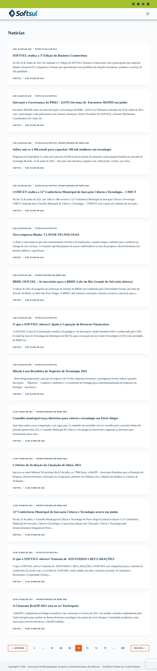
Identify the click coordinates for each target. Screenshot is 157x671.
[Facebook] (143, 4)
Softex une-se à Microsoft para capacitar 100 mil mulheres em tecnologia (63, 149)
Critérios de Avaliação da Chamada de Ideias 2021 (47, 464)
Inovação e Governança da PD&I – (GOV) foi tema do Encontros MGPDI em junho (71, 102)
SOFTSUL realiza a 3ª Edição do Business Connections (50, 55)
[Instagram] (138, 4)
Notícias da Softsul (46, 49)
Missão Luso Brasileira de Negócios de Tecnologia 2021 (51, 370)
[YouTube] (148, 4)
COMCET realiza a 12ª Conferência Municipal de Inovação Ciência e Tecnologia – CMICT (75, 191)
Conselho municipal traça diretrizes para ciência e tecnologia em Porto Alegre (66, 417)
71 (87, 647)
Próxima (140, 647)
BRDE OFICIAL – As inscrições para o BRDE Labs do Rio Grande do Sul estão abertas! (74, 281)
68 (61, 647)
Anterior (17, 647)
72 (96, 647)
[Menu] (147, 13)
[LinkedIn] (133, 4)
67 (52, 647)
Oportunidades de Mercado (73, 143)
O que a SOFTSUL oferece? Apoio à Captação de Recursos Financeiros (62, 323)
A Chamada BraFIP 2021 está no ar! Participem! (46, 604)
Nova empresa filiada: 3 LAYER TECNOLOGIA (46, 234)
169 (122, 647)
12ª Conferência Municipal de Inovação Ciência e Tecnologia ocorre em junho (66, 511)
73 (105, 647)
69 (70, 647)
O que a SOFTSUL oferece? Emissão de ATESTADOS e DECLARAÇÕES (64, 557)
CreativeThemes (132, 665)
